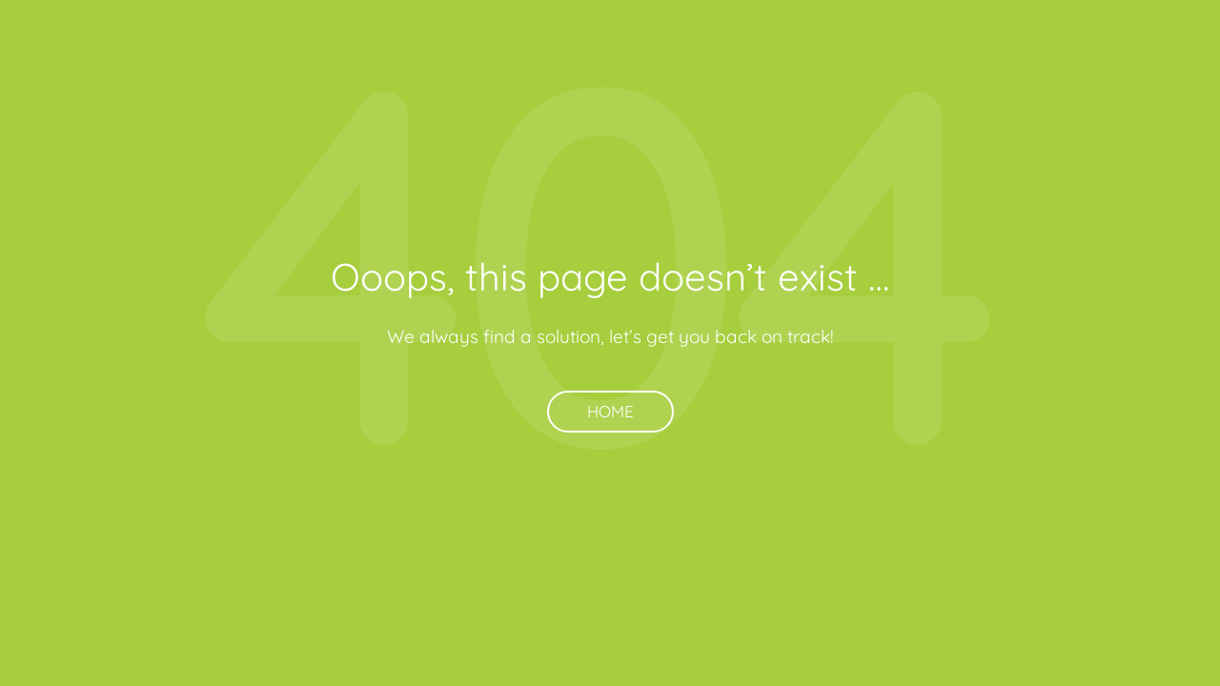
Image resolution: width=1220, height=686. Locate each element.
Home (610, 411)
